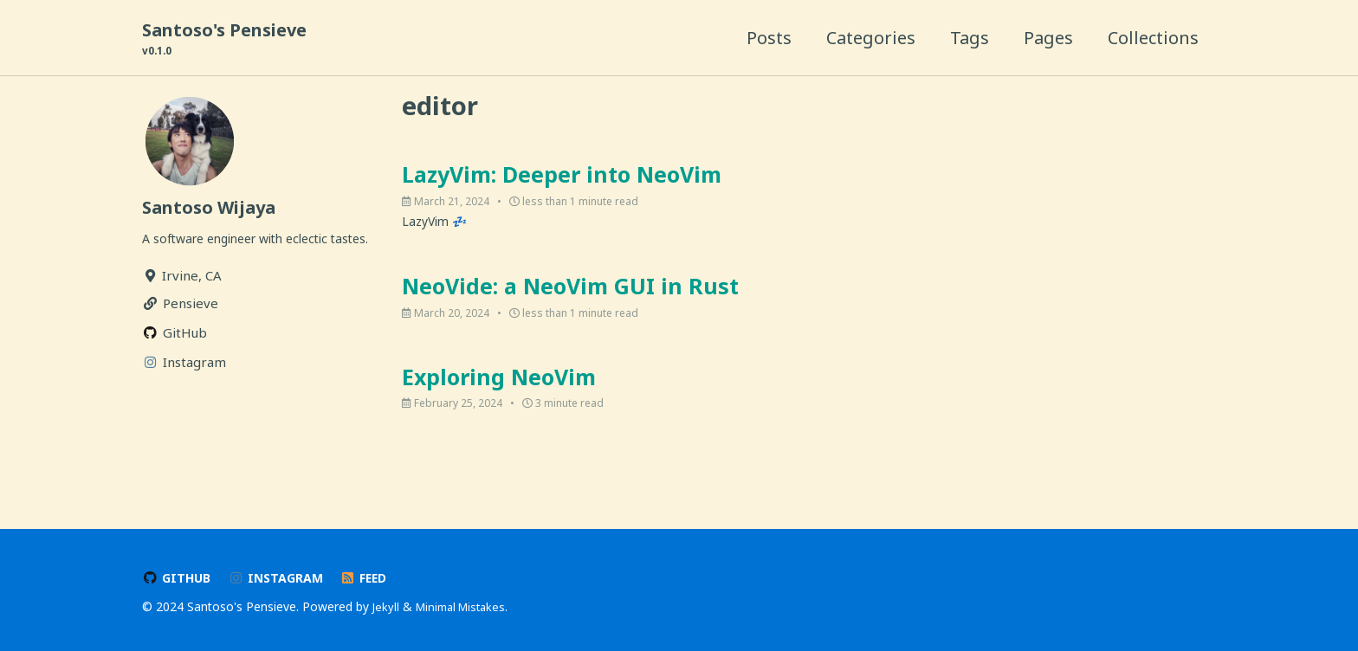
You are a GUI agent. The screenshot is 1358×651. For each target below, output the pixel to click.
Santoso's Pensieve (224, 39)
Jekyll (386, 607)
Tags (969, 37)
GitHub (177, 578)
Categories (870, 37)
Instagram (279, 578)
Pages (1048, 37)
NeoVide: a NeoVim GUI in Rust (570, 297)
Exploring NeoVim (499, 390)
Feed (371, 578)
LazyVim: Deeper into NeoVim (561, 180)
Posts (769, 37)
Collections (1153, 37)
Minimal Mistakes (465, 607)
